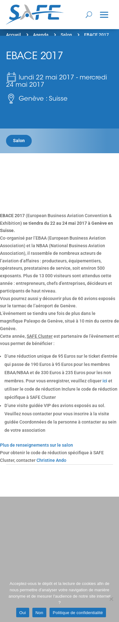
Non (39, 612)
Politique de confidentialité (78, 612)
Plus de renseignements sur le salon (36, 445)
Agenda (41, 34)
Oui (22, 612)
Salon (66, 34)
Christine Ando (51, 460)
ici (104, 380)
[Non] (111, 599)
